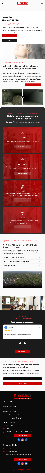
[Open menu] (42, 3)
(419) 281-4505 (9, 425)
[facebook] (18, 440)
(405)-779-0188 (10, 448)
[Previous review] (16, 343)
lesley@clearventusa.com (12, 451)
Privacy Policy (24, 470)
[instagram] (22, 440)
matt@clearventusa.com (11, 428)
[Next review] (29, 343)
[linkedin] (26, 440)
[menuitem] (22, 404)
